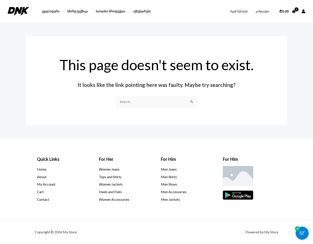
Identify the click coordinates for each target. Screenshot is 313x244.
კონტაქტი (263, 11)
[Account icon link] (303, 11)
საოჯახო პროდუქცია (106, 11)
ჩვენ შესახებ (242, 11)
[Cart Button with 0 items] (302, 233)
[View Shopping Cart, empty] (287, 11)
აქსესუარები (136, 11)
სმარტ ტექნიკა (75, 11)
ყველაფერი (49, 11)
